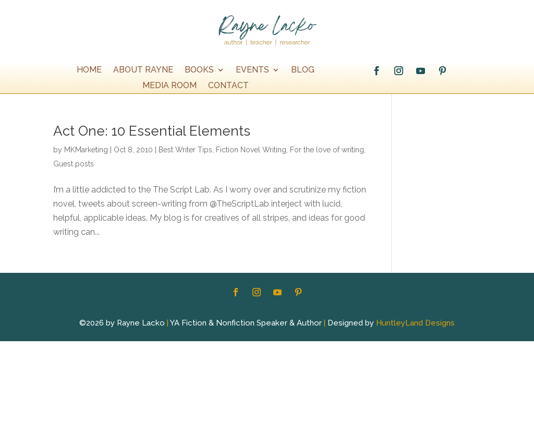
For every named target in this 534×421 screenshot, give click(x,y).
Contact (228, 86)
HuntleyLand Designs (415, 323)
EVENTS (252, 70)
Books (199, 70)
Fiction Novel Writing (251, 150)
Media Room (169, 86)
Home (89, 70)
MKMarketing (86, 150)
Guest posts (73, 164)
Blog (302, 70)
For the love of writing (327, 150)
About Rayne (143, 70)
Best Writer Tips (185, 150)
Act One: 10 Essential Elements (151, 131)
